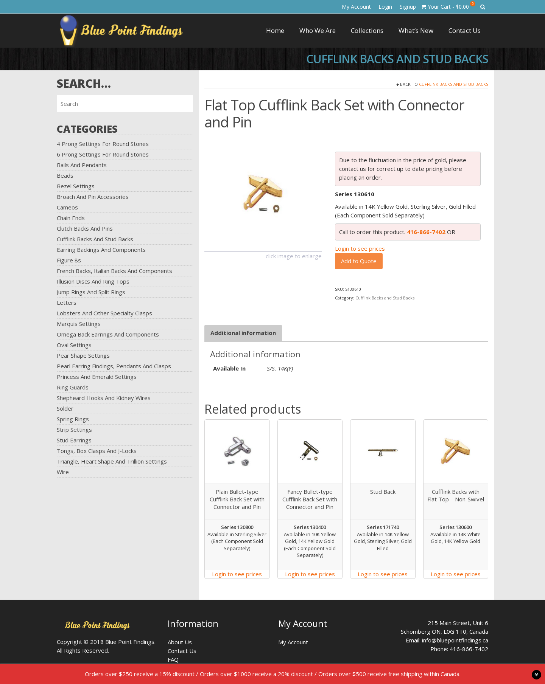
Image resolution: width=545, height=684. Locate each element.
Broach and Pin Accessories (93, 196)
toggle (536, 674)
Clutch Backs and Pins (85, 228)
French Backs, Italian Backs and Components (114, 271)
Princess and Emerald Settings (97, 376)
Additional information (243, 333)
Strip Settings (74, 429)
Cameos (67, 207)
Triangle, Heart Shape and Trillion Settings (112, 461)
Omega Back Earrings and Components (108, 334)
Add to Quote (359, 261)
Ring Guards (73, 387)
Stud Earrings (74, 440)
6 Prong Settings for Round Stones (103, 154)
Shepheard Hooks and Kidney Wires (104, 398)
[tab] (243, 333)
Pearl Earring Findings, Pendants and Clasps (114, 366)
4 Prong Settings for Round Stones (103, 143)
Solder (65, 408)
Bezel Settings (76, 186)
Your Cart (448, 5)
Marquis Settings (79, 323)
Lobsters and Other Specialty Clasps (104, 313)
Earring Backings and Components (101, 249)
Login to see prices (360, 248)
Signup (408, 6)
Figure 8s (69, 260)
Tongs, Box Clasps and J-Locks (97, 450)
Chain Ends (71, 218)
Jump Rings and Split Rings (91, 292)
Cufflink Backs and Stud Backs (95, 239)
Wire (63, 472)
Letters (66, 302)
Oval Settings (74, 345)
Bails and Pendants (82, 165)
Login (385, 6)
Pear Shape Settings (83, 355)
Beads (65, 175)
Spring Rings (73, 419)
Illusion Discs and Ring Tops (93, 281)
